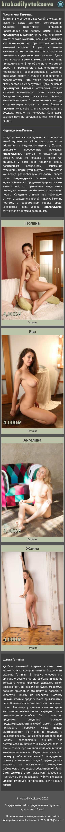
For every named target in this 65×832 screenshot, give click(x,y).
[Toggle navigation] (60, 4)
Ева (32, 331)
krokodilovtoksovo (29, 4)
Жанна (32, 548)
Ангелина (33, 440)
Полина (32, 223)
